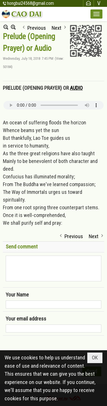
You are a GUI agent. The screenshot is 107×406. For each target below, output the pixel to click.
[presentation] (49, 350)
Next (56, 27)
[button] (96, 14)
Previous (36, 27)
